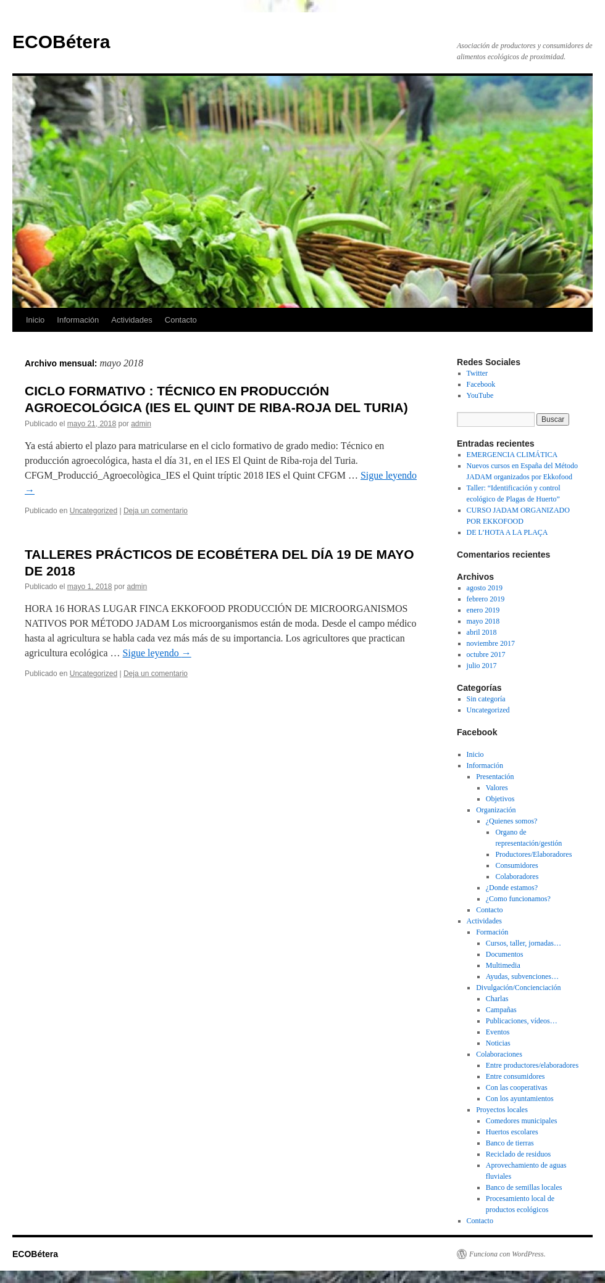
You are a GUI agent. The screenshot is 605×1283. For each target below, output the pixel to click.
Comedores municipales (521, 1120)
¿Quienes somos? (512, 821)
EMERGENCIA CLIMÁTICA (512, 454)
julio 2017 (482, 665)
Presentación (495, 776)
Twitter (477, 373)
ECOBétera (61, 41)
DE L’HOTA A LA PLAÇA (507, 532)
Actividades (131, 319)
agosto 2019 (485, 588)
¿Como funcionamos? (518, 898)
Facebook (481, 384)
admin (141, 423)
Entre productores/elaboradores (532, 1065)
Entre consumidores (515, 1076)
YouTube (480, 395)
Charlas (497, 998)
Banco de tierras (510, 1143)
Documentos (505, 954)
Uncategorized (93, 510)
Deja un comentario (155, 510)
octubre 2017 (486, 654)
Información (78, 319)
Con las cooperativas (517, 1087)
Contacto (181, 319)
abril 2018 (482, 632)
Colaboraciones (499, 1054)
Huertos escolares (512, 1132)
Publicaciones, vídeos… (521, 1021)
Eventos (498, 1032)
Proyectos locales (502, 1109)
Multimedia (503, 965)
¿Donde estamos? (512, 887)
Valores (497, 787)
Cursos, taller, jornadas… (523, 943)
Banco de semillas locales (524, 1187)
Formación (492, 932)
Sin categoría (486, 699)
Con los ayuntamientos (520, 1098)
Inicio (35, 319)
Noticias (498, 1043)
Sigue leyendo (157, 653)
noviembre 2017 (491, 643)
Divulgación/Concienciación (518, 987)
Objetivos (500, 798)
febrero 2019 (486, 599)
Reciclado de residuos (518, 1154)
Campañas (501, 1009)
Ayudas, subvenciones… (522, 976)
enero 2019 (483, 610)
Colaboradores (516, 876)
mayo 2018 (483, 621)
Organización (495, 810)
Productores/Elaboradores (533, 854)
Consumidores (516, 865)
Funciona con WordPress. (507, 1254)
